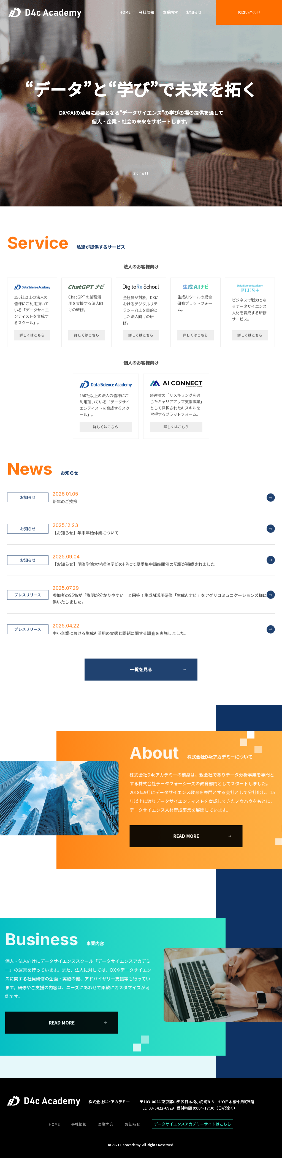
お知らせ (194, 12)
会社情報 (146, 12)
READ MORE (207, 836)
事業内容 (170, 12)
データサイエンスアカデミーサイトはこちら (192, 1124)
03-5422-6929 (161, 1108)
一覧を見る (141, 690)
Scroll (141, 173)
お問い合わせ (249, 12)
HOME (125, 12)
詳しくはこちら (32, 355)
